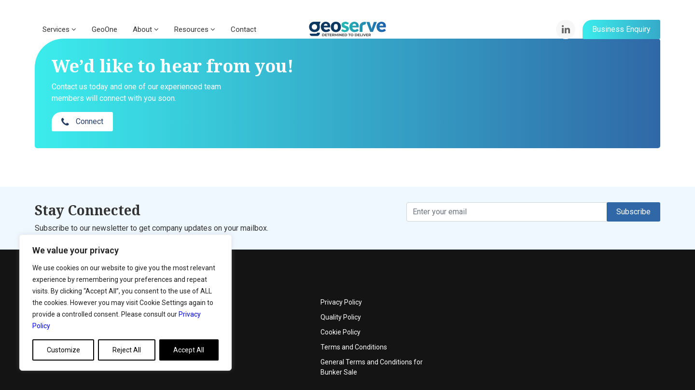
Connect (535, 84)
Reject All (126, 350)
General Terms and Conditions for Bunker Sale (584, 329)
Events (260, 279)
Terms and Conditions (566, 309)
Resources (194, 29)
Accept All (188, 350)
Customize (63, 350)
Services (59, 29)
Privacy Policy (553, 264)
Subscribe (633, 192)
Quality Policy (553, 279)
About (146, 29)
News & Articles (273, 309)
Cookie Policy (553, 294)
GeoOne (104, 29)
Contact (243, 29)
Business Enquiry (621, 29)
